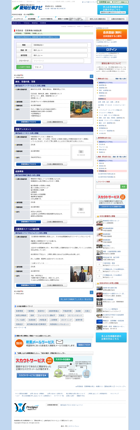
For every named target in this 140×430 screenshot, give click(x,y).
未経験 (78, 311)
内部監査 (43, 320)
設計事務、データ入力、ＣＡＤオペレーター (111, 105)
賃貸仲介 (41, 311)
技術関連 (101, 85)
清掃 (32, 315)
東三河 (63, 8)
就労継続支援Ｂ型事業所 (36, 324)
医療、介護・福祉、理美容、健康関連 (110, 118)
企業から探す (70, 396)
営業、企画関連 (103, 90)
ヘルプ (17, 396)
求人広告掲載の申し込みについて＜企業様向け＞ (37, 396)
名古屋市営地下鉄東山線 (105, 174)
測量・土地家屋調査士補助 (112, 251)
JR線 (100, 163)
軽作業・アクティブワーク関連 (108, 120)
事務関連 (101, 93)
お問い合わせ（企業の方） (55, 393)
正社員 (101, 144)
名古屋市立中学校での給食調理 (113, 315)
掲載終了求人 (81, 396)
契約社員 (101, 149)
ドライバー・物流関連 (105, 130)
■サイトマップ (92, 2)
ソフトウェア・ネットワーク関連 (109, 110)
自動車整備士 (54, 311)
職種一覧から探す (121, 78)
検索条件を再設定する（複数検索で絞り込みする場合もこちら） (37, 37)
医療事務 (19, 311)
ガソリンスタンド (75, 315)
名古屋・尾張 (49, 8)
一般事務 (30, 311)
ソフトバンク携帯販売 (110, 309)
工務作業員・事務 (109, 263)
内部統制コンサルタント (59, 324)
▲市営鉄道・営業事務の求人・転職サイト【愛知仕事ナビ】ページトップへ (100, 386)
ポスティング (66, 320)
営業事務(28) (39, 45)
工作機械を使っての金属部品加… (114, 269)
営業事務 (101, 99)
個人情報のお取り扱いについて (75, 393)
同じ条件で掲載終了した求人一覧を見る (76, 299)
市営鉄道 (101, 171)
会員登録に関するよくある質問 (107, 42)
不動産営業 (67, 311)
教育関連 (101, 125)
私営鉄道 (101, 168)
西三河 (59, 8)
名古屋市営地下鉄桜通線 (105, 177)
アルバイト (102, 147)
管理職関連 (102, 128)
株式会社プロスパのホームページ (71, 405)
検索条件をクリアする (105, 82)
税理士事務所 (21, 315)
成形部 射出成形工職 (110, 288)
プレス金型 (20, 320)
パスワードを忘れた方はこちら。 (108, 55)
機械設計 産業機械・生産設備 (113, 321)
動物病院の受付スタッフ (111, 221)
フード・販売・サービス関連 (108, 115)
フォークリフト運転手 (46, 315)
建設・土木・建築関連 (105, 123)
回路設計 (19, 324)
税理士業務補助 (108, 299)
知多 (55, 8)
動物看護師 (106, 234)
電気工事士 (106, 246)
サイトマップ (114, 393)
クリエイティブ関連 (105, 112)
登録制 (101, 152)
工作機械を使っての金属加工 (112, 275)
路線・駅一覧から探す (119, 156)
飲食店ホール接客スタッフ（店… (114, 293)
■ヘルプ (84, 2)
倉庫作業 (79, 320)
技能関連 (101, 88)
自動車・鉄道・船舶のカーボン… (114, 326)
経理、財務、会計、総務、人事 (107, 102)
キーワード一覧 (21, 327)
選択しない (38, 50)
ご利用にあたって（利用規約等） (98, 393)
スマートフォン (74, 426)
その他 (101, 133)
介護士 (87, 311)
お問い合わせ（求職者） (37, 393)
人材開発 (53, 320)
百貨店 (61, 315)
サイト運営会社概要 (21, 393)
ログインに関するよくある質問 (107, 57)
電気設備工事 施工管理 (111, 257)
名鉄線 (101, 166)
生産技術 (32, 320)
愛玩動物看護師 (108, 228)
